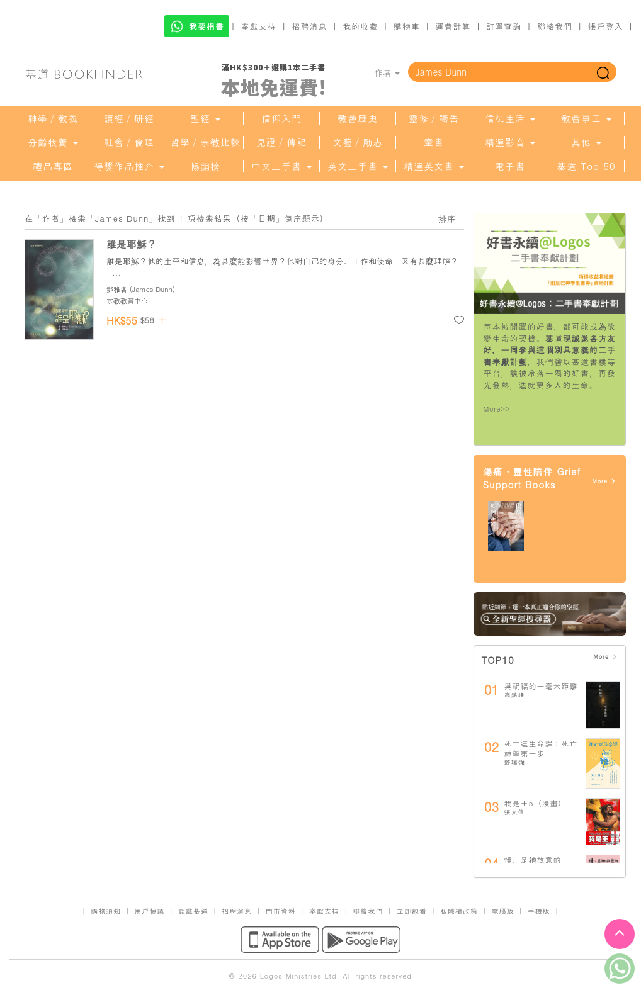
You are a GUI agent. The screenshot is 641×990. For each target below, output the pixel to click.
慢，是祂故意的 (533, 859)
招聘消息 (309, 26)
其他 (586, 142)
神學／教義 (53, 118)
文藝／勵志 (357, 142)
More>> (497, 408)
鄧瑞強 (514, 762)
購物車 (407, 26)
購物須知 (106, 911)
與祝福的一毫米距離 (541, 685)
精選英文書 (434, 166)
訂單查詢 (503, 26)
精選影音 (510, 142)
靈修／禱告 (434, 118)
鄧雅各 (116, 289)
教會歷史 (358, 118)
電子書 (510, 166)
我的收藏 (360, 26)
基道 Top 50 (586, 166)
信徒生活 (510, 118)
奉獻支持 (258, 26)
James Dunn (152, 289)
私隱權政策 (459, 911)
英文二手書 (357, 166)
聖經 (205, 118)
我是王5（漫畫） (535, 802)
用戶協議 (150, 911)
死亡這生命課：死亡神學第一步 (541, 748)
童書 (434, 142)
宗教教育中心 (127, 300)
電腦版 (502, 911)
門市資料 (281, 911)
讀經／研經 (129, 118)
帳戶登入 (605, 26)
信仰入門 (281, 118)
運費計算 (453, 26)
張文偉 (514, 811)
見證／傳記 (281, 142)
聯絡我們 (554, 26)
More (604, 481)
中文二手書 (281, 166)
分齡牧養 (53, 142)
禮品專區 (53, 166)
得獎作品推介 (129, 166)
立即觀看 (412, 911)
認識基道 (193, 911)
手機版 (539, 911)
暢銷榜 (205, 166)
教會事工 (586, 118)
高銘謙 (514, 694)
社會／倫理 (129, 142)
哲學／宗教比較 (205, 142)
